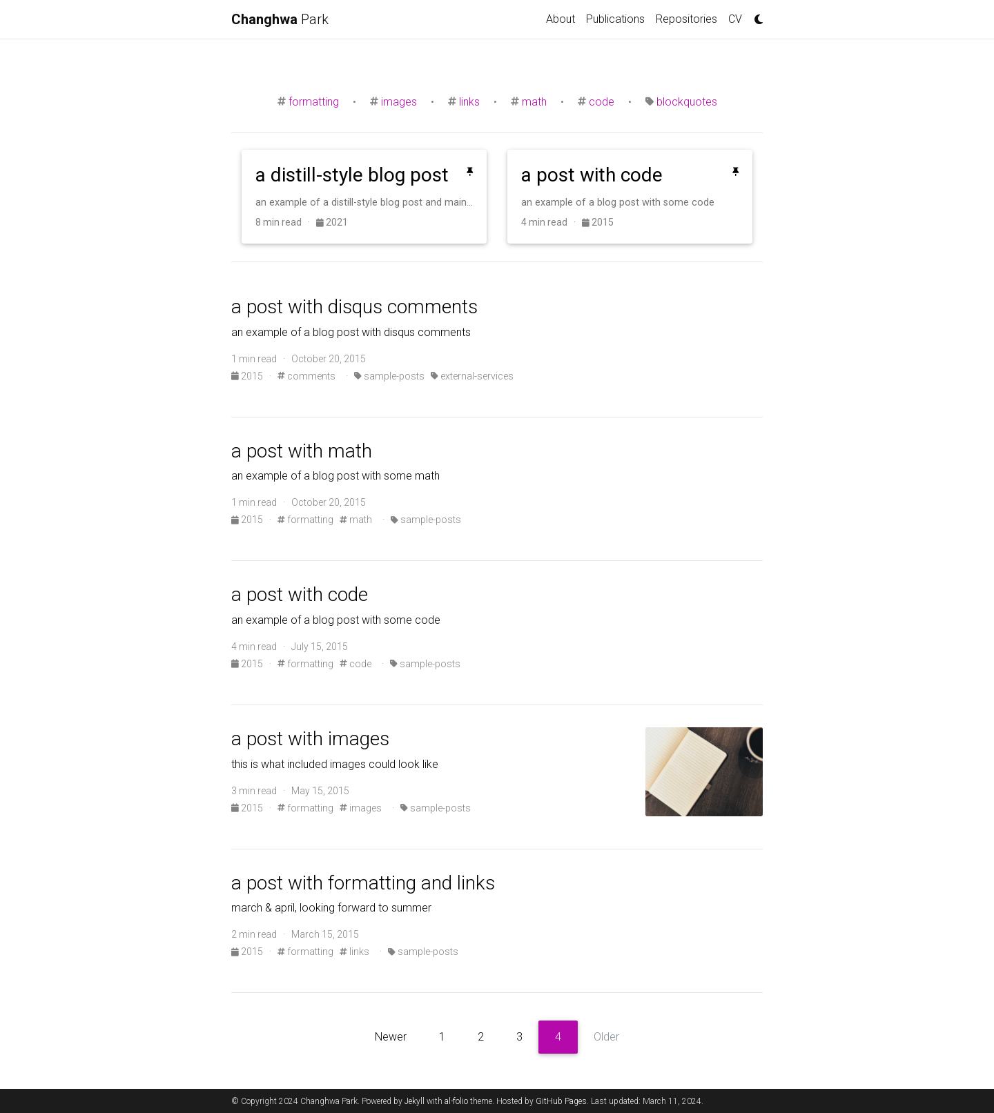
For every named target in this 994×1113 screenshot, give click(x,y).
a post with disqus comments (354, 306)
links (469, 101)
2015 (598, 222)
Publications (615, 19)
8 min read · (285, 222)
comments (306, 376)
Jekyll (415, 1101)
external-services (472, 376)
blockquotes (686, 101)
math (534, 101)
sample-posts (389, 376)
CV (735, 19)
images (399, 101)
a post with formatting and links (363, 882)
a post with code (299, 594)
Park (280, 19)
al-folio (456, 1101)
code (601, 101)
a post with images (310, 738)
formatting (314, 101)
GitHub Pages (561, 1101)
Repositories (686, 19)
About (560, 19)
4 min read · (551, 222)
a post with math (301, 451)
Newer (391, 1036)
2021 (332, 222)
